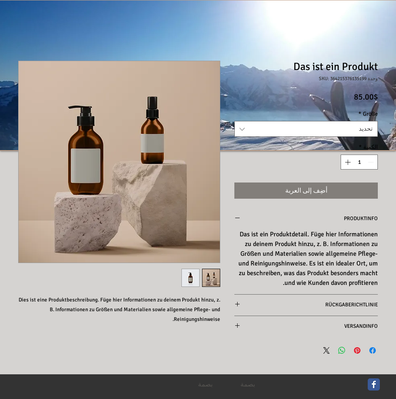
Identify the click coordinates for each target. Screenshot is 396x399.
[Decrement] (372, 162)
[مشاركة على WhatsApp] (342, 350)
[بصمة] (205, 384)
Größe (368, 113)
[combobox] (306, 129)
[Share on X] (326, 350)
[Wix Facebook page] (374, 384)
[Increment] (347, 162)
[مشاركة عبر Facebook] (372, 350)
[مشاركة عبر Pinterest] (357, 350)
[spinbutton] (359, 162)
